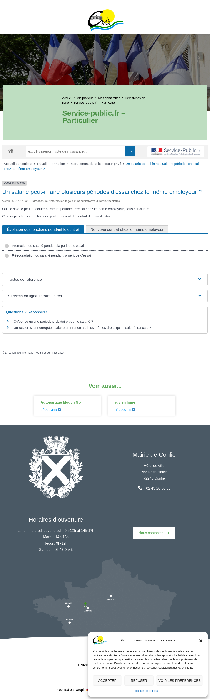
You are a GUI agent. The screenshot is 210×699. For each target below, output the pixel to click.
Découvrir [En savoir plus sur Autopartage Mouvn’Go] (51, 409)
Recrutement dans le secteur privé (95, 164)
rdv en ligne (125, 402)
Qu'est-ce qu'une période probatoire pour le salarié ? (53, 321)
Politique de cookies (146, 690)
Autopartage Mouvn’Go (61, 402)
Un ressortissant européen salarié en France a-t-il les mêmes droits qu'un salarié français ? (82, 328)
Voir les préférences (179, 680)
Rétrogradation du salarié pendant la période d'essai (48, 255)
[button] (201, 640)
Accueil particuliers (18, 164)
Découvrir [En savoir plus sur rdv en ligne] (125, 409)
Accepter (107, 680)
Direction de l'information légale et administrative (34, 352)
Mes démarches (109, 98)
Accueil (67, 98)
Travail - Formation (51, 164)
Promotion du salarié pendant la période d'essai (44, 246)
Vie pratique (85, 98)
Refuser (139, 680)
